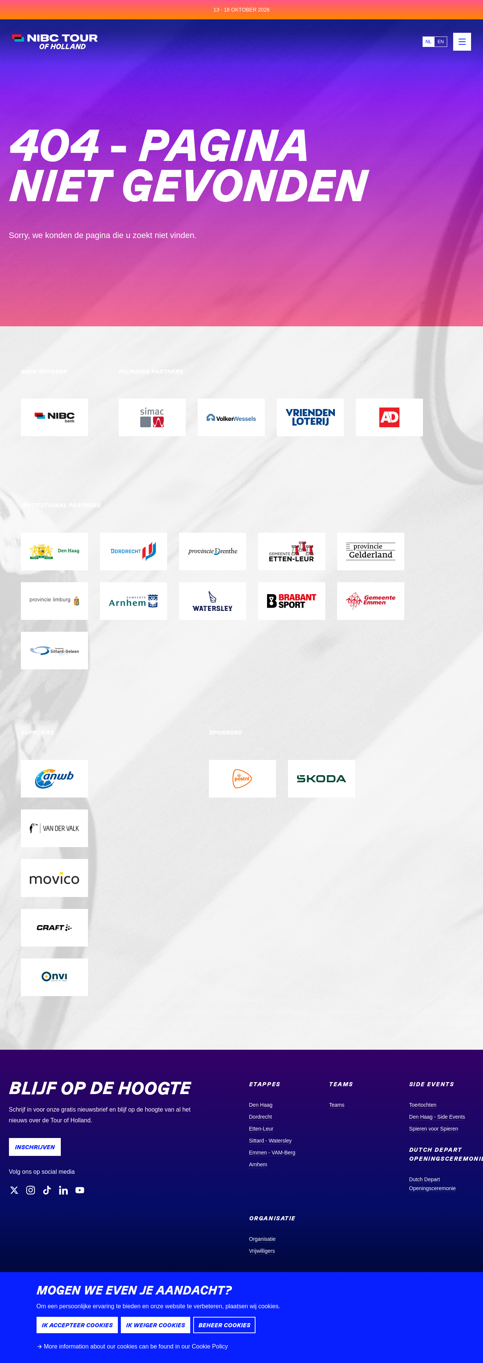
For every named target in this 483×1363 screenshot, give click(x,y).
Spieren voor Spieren (433, 1129)
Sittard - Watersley (270, 1141)
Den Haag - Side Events (437, 1117)
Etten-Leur (261, 1129)
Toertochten (422, 1105)
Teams (336, 1105)
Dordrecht (260, 1117)
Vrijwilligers (262, 1251)
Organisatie (262, 1239)
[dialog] (241, 1317)
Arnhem (258, 1164)
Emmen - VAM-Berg (272, 1153)
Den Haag (261, 1105)
